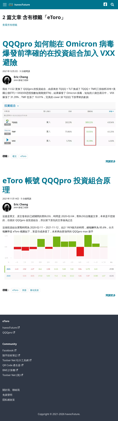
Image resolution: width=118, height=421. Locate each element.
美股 (24, 290)
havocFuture (11, 327)
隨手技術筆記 (11, 355)
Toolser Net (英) (12, 375)
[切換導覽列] (4, 4)
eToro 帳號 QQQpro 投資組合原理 (56, 185)
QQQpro (8, 332)
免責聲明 (7, 394)
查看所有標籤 (9, 25)
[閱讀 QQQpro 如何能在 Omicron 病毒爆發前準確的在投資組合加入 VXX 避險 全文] (111, 161)
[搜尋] (112, 4)
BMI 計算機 (10, 370)
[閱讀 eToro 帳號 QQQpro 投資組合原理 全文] (111, 295)
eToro (23, 156)
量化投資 (34, 290)
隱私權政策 (8, 399)
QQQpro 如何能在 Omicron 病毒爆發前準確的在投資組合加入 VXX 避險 (58, 53)
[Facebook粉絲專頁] (107, 4)
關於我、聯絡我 (11, 390)
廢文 (14, 156)
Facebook (9, 350)
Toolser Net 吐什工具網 (16, 360)
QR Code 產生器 (12, 365)
